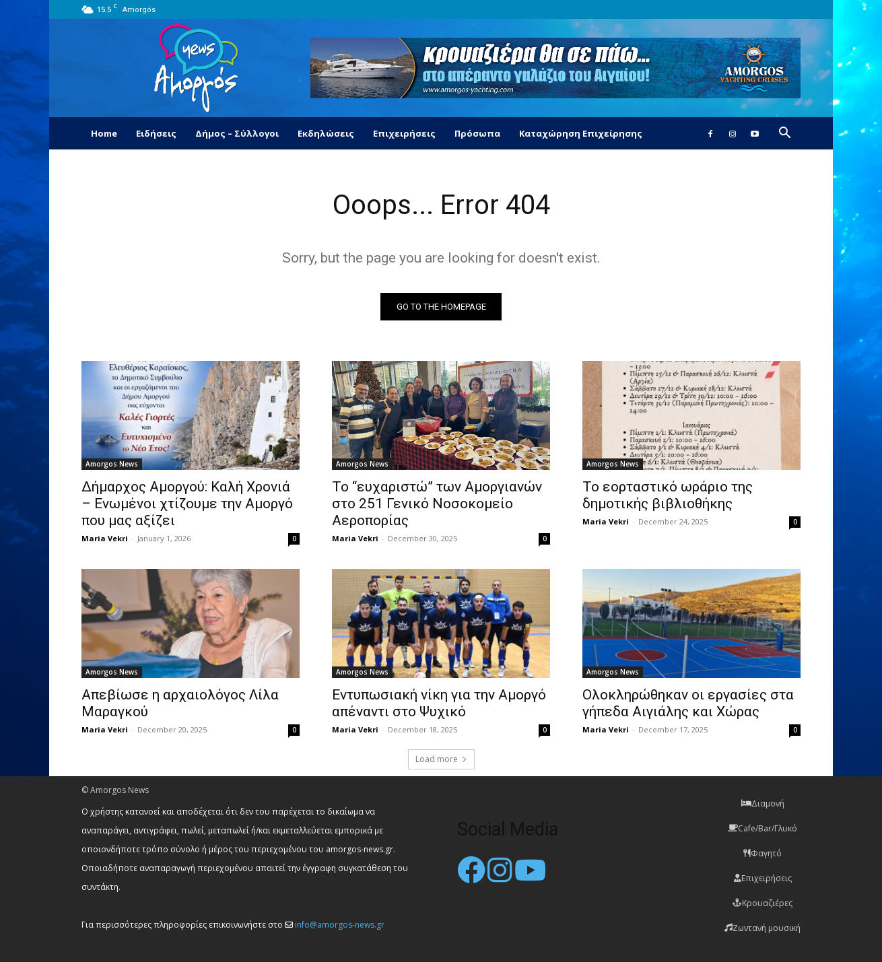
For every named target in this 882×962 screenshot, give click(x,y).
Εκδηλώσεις (326, 133)
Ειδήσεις (156, 133)
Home (104, 133)
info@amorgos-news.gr (339, 924)
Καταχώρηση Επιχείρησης (580, 133)
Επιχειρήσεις (404, 133)
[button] (784, 134)
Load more (441, 759)
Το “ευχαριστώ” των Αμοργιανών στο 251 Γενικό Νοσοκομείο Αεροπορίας (437, 503)
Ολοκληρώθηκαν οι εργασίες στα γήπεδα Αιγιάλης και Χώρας (688, 703)
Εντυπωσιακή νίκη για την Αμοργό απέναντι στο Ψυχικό (439, 703)
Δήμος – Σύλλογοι (237, 133)
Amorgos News (112, 464)
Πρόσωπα (477, 133)
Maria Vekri (104, 538)
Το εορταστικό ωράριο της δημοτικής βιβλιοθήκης (667, 495)
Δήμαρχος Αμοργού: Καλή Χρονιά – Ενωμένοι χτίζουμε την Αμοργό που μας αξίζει (187, 503)
